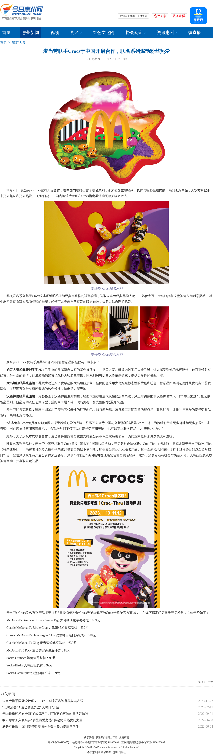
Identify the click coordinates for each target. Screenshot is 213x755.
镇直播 (194, 32)
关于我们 (89, 737)
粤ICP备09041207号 (58, 742)
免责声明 (124, 737)
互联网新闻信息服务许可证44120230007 (143, 742)
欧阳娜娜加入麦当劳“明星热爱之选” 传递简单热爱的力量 (42, 720)
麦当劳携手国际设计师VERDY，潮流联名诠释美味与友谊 (43, 701)
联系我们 (101, 737)
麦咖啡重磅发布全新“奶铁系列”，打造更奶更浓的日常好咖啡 (45, 714)
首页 (6, 32)
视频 (54, 32)
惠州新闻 (30, 32)
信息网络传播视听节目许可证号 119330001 (95, 742)
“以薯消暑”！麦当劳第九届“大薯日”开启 (30, 707)
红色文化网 (103, 32)
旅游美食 (19, 42)
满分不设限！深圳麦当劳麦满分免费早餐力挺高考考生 (40, 726)
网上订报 (112, 737)
